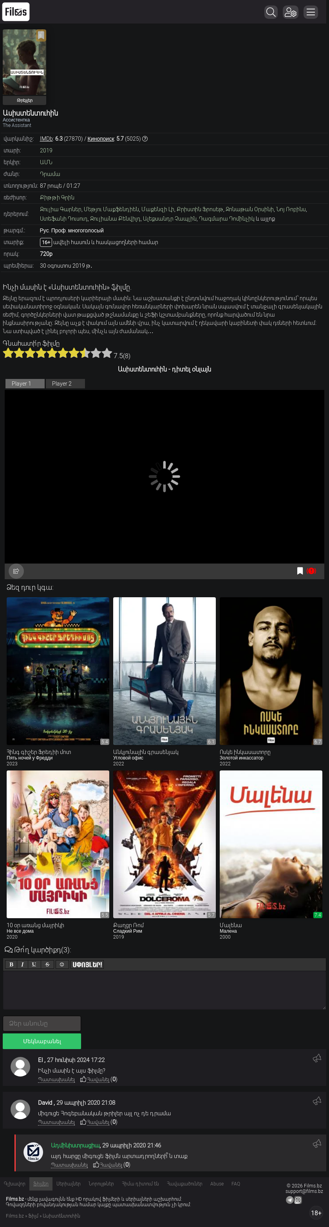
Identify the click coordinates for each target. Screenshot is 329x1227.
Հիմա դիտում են (140, 1184)
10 (106, 352)
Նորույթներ (101, 1184)
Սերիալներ (68, 1184)
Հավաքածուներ (184, 1184)
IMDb (46, 139)
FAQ (235, 1184)
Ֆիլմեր (41, 1184)
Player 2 (62, 384)
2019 (46, 150)
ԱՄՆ (46, 162)
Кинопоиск (101, 139)
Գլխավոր (14, 1184)
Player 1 (21, 384)
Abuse (217, 1184)
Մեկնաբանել (42, 1041)
